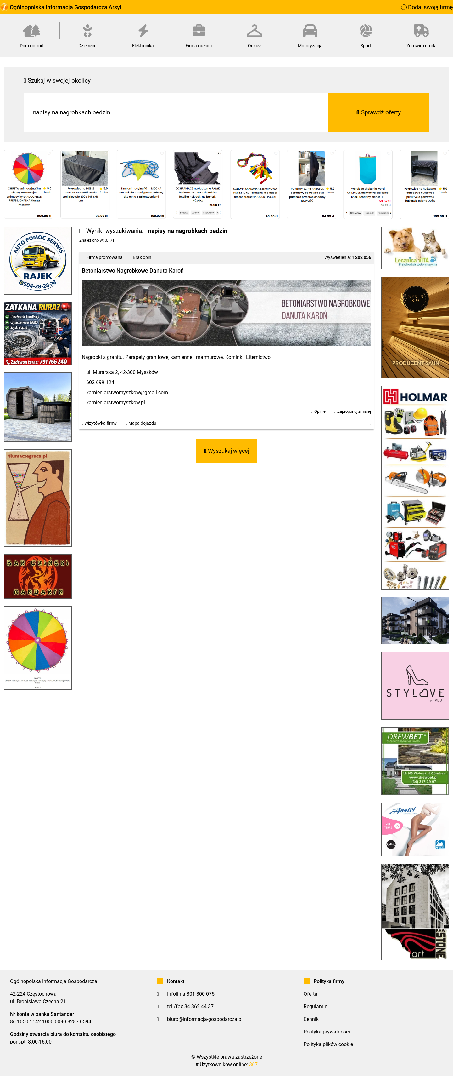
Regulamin (315, 1007)
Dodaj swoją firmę (427, 7)
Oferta (310, 994)
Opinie (320, 411)
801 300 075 (201, 994)
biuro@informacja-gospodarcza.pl (205, 1019)
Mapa (141, 423)
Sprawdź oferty (378, 112)
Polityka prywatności (327, 1032)
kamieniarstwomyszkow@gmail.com (127, 392)
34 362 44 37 (199, 1007)
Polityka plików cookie (328, 1044)
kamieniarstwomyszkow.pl (115, 403)
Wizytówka (99, 423)
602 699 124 (100, 382)
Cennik (311, 1019)
